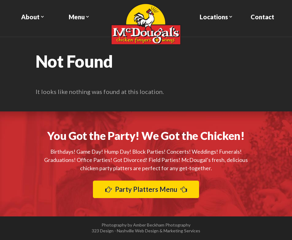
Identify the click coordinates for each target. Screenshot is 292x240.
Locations (214, 17)
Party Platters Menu (146, 189)
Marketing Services (181, 230)
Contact (262, 17)
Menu (77, 17)
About (30, 17)
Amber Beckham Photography (161, 224)
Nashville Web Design (138, 230)
